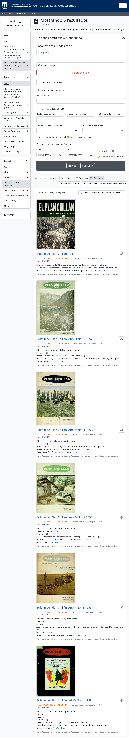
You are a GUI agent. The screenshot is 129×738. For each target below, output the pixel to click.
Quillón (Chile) (16, 201)
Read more (107, 270)
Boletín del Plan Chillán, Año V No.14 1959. (64, 700)
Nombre (9, 77)
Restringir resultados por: (16, 23)
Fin (68, 149)
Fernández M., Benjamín (16, 126)
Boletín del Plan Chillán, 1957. (55, 253)
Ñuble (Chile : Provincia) (16, 196)
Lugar (8, 161)
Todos (6, 41)
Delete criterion (80, 72)
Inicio (38, 149)
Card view (82, 178)
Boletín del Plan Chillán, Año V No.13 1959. (64, 607)
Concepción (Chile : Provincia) (16, 184)
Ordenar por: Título (69, 183)
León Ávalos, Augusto (16, 152)
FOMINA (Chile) (16, 113)
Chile (16, 173)
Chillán (16, 178)
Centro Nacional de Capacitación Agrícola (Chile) (16, 105)
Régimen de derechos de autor (49, 125)
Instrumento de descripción (109, 114)
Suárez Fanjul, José (16, 132)
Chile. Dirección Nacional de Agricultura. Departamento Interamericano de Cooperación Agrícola (16, 52)
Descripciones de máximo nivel (52, 137)
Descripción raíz (43, 95)
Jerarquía (66, 178)
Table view (96, 178)
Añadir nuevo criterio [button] (49, 82)
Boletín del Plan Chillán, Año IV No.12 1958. (64, 517)
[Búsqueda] (80, 52)
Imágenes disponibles (76, 114)
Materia (9, 215)
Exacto (120, 156)
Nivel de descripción (45, 114)
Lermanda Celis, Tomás (16, 142)
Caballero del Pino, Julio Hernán (16, 119)
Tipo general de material (92, 125)
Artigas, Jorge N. (16, 147)
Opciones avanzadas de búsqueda (59, 38)
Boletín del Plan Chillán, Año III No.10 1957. (64, 339)
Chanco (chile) (16, 206)
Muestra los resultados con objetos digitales (102, 192)
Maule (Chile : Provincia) (16, 191)
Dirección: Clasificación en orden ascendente (103, 183)
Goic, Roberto (16, 137)
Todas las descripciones (80, 137)
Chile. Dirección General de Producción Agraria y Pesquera (16, 65)
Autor (8, 35)
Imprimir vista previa (46, 178)
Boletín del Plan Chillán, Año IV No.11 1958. (64, 430)
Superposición (106, 156)
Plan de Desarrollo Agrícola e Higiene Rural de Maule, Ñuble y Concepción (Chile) (16, 93)
